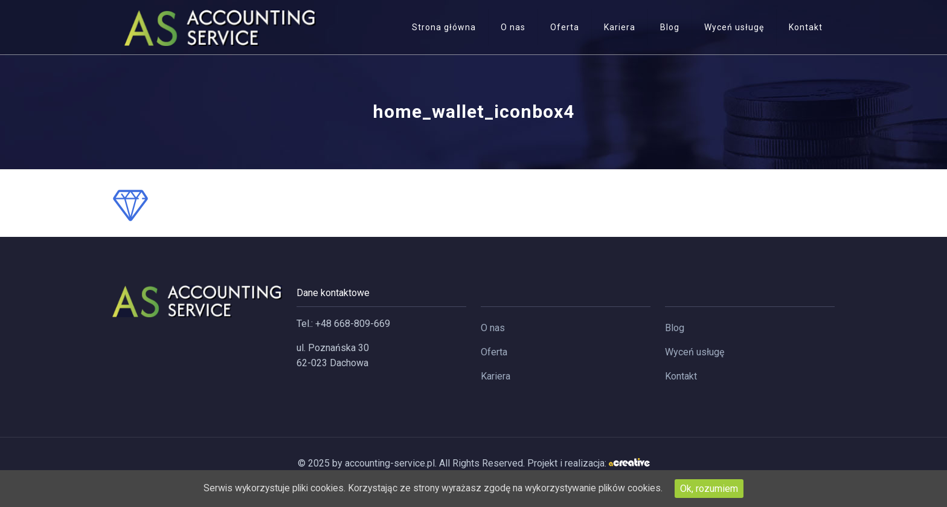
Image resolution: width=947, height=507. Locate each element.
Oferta (494, 352)
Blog (674, 328)
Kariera (495, 376)
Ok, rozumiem (714, 488)
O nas (493, 328)
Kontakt (681, 376)
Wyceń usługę (694, 352)
